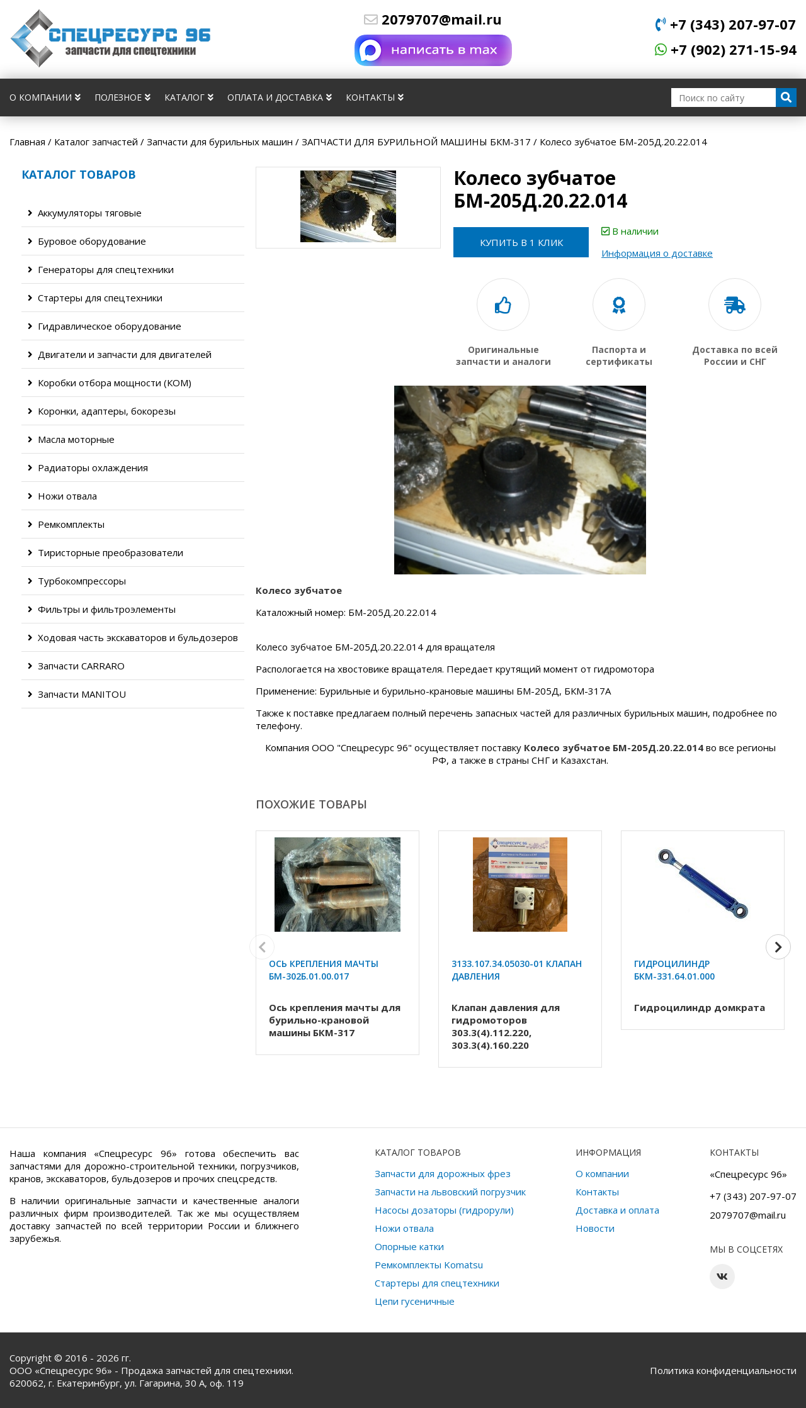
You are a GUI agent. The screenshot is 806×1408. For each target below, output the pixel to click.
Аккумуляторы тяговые (85, 212)
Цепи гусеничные (415, 1301)
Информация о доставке (660, 253)
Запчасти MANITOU (77, 694)
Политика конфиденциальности (723, 1370)
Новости (595, 1228)
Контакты (375, 97)
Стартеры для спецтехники (95, 297)
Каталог (188, 97)
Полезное (122, 97)
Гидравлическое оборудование (104, 326)
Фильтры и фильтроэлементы (102, 609)
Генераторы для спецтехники (101, 269)
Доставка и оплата (617, 1210)
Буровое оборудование (87, 241)
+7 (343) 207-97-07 (726, 23)
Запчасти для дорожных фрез (443, 1173)
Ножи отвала (62, 495)
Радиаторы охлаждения (88, 467)
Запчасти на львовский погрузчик (450, 1191)
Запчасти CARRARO (76, 665)
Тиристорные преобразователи (105, 552)
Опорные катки (409, 1246)
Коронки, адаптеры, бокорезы (102, 411)
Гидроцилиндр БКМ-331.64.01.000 (674, 970)
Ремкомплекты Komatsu (429, 1264)
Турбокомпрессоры (77, 580)
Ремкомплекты (66, 524)
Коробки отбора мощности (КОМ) (109, 382)
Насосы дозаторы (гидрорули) (444, 1210)
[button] (778, 948)
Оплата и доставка (279, 97)
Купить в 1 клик (522, 242)
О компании (45, 97)
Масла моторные (71, 439)
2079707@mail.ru (433, 18)
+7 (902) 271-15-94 (726, 49)
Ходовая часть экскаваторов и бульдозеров (133, 637)
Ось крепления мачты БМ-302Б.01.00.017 (323, 970)
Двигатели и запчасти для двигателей (120, 354)
